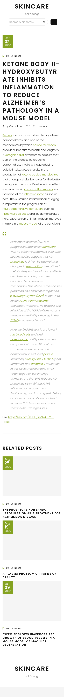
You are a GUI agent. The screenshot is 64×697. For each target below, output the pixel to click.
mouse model (28, 224)
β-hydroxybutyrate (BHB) (27, 296)
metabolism (34, 266)
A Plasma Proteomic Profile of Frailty (29, 575)
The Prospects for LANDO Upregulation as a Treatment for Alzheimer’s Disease (32, 513)
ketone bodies (31, 175)
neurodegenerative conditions (23, 209)
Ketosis (7, 135)
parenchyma (19, 339)
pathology (17, 262)
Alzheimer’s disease (15, 214)
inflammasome (34, 194)
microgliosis (33, 359)
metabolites (50, 175)
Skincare (32, 6)
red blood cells (20, 334)
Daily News (14, 56)
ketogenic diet (14, 155)
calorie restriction (44, 145)
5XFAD (14, 320)
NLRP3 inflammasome (33, 301)
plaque (48, 354)
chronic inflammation (38, 189)
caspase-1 (38, 364)
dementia (48, 247)
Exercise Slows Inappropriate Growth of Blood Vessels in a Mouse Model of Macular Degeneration (29, 639)
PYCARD (47, 359)
